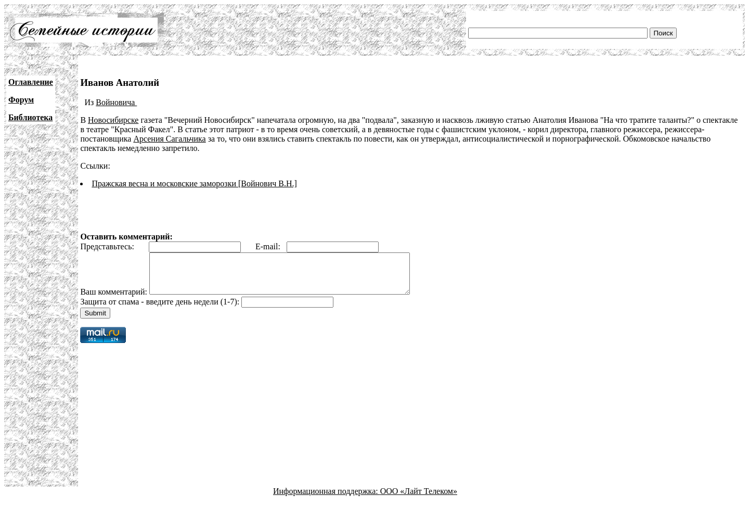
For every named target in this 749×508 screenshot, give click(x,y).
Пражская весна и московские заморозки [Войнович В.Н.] (194, 183)
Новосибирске (113, 120)
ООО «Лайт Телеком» (418, 498)
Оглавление (30, 82)
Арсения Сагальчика (169, 138)
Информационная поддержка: (326, 498)
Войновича (116, 102)
